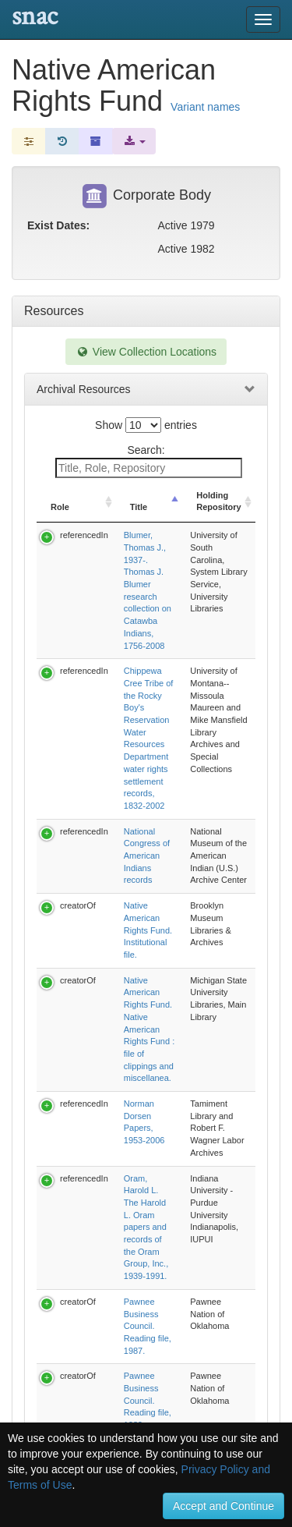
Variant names (205, 107)
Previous (92, 1032)
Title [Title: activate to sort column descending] (139, 495)
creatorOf (78, 697)
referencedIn (84, 522)
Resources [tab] (53, 310)
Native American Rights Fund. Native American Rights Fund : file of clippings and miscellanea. (186, 747)
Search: (148, 461)
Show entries (146, 425)
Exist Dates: (58, 225)
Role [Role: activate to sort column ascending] (60, 495)
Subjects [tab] (48, 1165)
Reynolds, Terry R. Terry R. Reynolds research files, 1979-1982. (183, 960)
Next (211, 1032)
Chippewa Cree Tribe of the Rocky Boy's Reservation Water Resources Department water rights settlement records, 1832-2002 (185, 609)
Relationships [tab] (61, 1130)
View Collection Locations (146, 351)
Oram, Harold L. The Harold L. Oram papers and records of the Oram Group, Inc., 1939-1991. (185, 835)
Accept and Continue (223, 1506)
